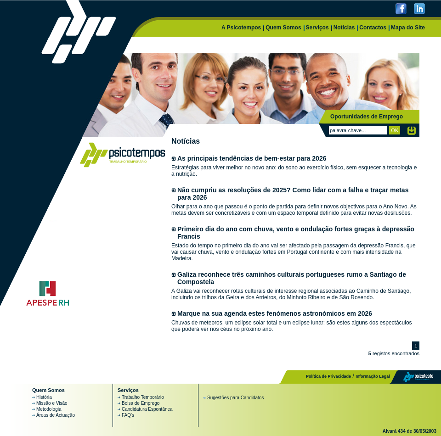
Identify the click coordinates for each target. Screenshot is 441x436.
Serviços (317, 27)
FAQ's (128, 415)
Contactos (372, 27)
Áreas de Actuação (55, 415)
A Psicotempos (241, 27)
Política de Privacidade (328, 376)
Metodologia (48, 409)
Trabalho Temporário (143, 397)
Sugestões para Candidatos (235, 397)
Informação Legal (373, 376)
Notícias (344, 27)
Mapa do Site (408, 27)
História (44, 397)
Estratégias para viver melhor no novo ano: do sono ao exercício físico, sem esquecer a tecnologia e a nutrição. (295, 166)
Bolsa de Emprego (140, 403)
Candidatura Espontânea (147, 409)
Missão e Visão (52, 403)
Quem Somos (283, 27)
